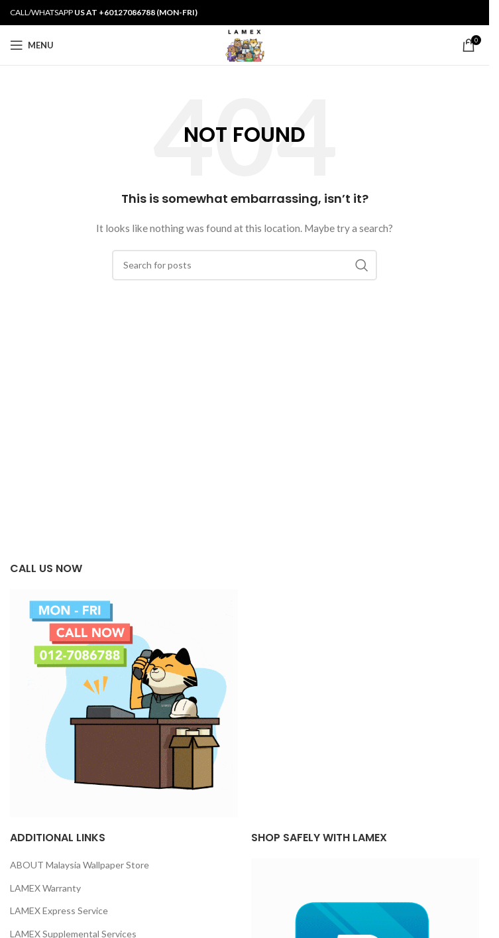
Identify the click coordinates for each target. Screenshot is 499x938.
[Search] (244, 265)
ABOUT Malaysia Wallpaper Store (79, 864)
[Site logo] (244, 44)
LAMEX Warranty (45, 888)
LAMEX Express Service (59, 910)
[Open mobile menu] (31, 45)
